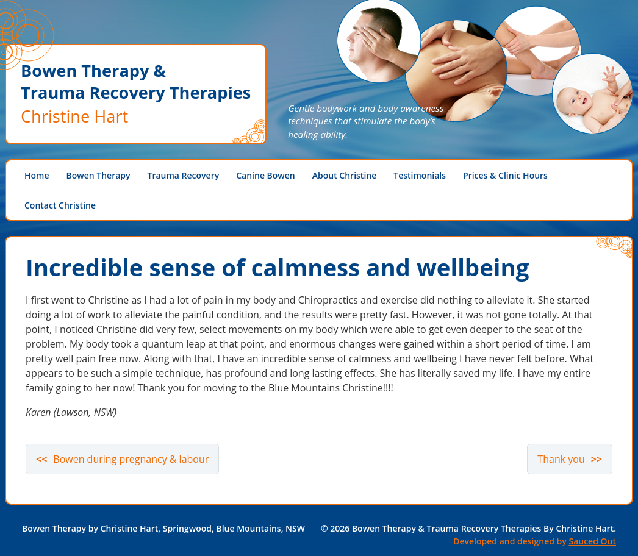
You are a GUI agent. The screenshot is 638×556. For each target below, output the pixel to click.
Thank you (560, 459)
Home (36, 175)
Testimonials (419, 175)
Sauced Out (592, 541)
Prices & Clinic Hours (505, 175)
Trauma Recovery (184, 175)
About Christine (344, 175)
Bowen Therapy (98, 175)
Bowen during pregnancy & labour (131, 459)
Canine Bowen (265, 175)
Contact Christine (60, 205)
